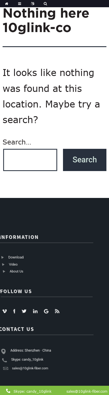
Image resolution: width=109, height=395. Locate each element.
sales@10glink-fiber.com (87, 391)
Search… (17, 142)
